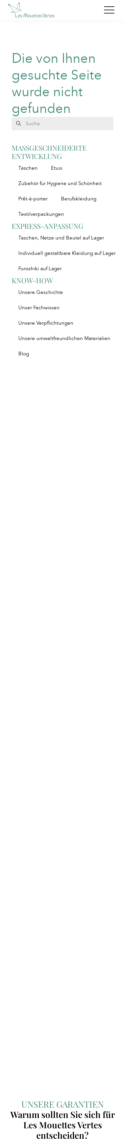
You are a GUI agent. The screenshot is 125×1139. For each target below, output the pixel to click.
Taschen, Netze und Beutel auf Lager (61, 238)
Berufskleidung (78, 199)
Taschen (28, 168)
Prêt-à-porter (33, 199)
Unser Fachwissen (39, 308)
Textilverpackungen (41, 214)
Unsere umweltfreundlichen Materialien (64, 338)
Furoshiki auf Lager (40, 269)
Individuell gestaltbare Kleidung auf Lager (67, 253)
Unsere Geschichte (40, 292)
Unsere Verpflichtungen (45, 323)
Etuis (56, 168)
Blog (23, 354)
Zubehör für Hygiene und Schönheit (60, 183)
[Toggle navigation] (109, 10)
